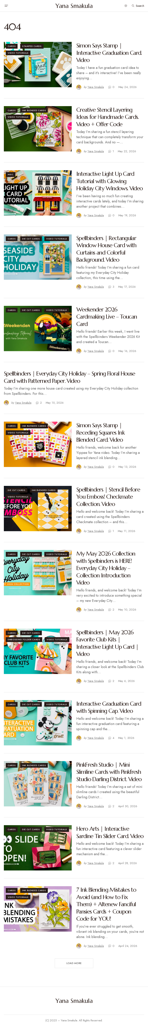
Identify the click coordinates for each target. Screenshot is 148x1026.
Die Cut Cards (31, 238)
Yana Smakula (74, 6)
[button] (6, 5)
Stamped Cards (32, 46)
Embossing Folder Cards (24, 639)
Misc (10, 174)
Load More (74, 963)
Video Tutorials (18, 52)
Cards (12, 46)
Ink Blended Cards (34, 110)
